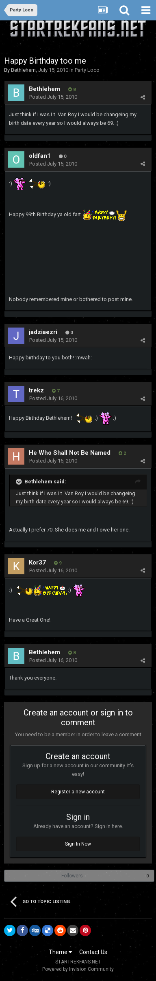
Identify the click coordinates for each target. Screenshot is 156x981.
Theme (60, 952)
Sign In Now (78, 844)
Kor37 (37, 562)
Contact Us (93, 952)
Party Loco (87, 70)
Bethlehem (23, 70)
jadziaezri (43, 332)
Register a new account (78, 792)
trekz (36, 390)
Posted (53, 97)
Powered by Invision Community (78, 969)
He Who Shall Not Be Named (69, 452)
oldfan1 (40, 155)
